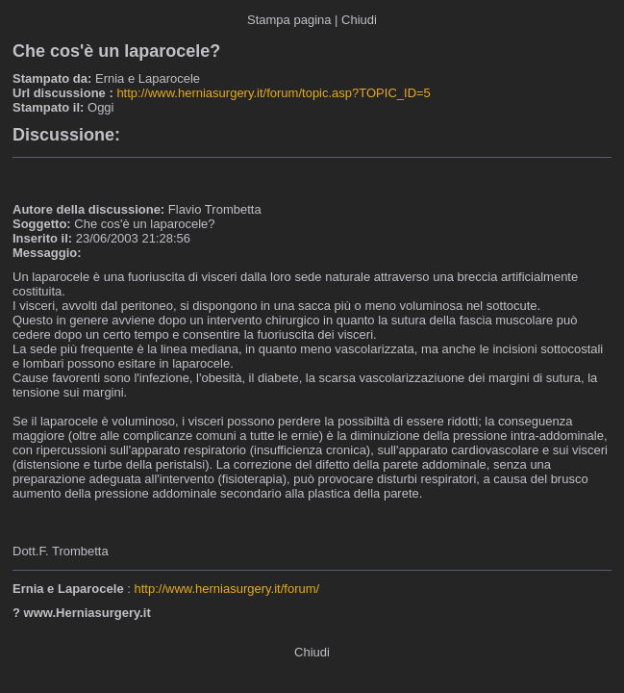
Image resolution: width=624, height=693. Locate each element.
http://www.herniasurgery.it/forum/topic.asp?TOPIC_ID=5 (273, 93)
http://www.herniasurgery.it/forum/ (226, 588)
